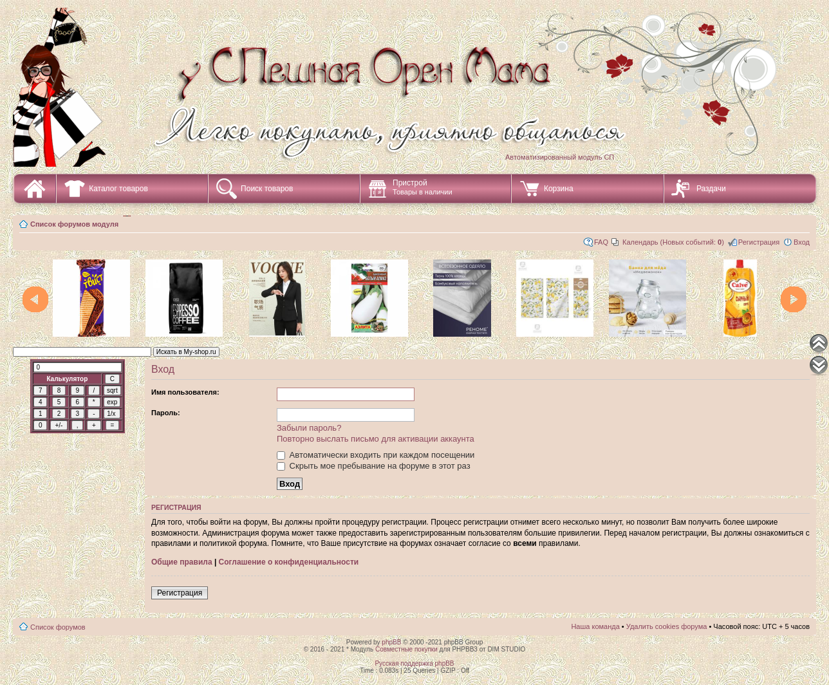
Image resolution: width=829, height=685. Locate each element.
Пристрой (422, 187)
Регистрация (758, 242)
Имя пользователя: (185, 392)
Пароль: (165, 413)
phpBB (391, 642)
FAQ (601, 242)
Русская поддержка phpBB (414, 663)
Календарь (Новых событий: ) (673, 242)
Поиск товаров (267, 188)
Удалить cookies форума (666, 626)
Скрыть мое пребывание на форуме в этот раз (373, 466)
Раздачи (711, 188)
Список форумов (58, 627)
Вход (802, 242)
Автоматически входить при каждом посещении (375, 455)
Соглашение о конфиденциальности (289, 562)
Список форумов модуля (74, 224)
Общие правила (181, 562)
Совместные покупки (406, 649)
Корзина (558, 188)
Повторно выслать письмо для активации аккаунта (375, 439)
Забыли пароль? (309, 428)
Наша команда (595, 626)
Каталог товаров (118, 188)
